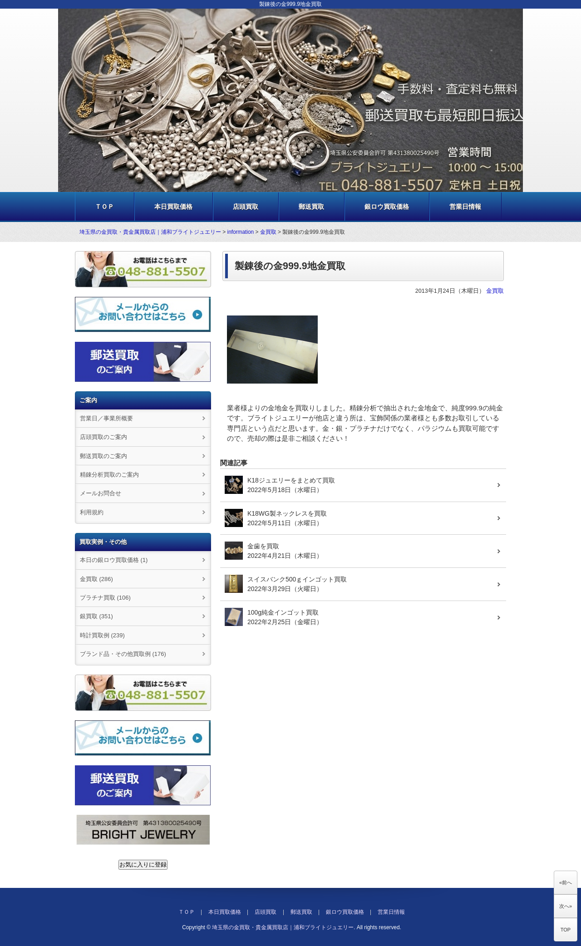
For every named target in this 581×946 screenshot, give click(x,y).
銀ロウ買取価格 (386, 206)
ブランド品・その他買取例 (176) (123, 653)
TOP (566, 929)
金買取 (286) (96, 579)
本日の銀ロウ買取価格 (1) (114, 560)
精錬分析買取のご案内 (109, 474)
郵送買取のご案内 (103, 456)
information (240, 232)
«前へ (565, 882)
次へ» (565, 906)
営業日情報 (465, 206)
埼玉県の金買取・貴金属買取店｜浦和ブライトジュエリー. (283, 927)
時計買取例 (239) (102, 635)
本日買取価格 (173, 206)
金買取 (268, 232)
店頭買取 (245, 206)
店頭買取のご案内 (103, 437)
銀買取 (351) (96, 616)
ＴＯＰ (104, 206)
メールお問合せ (100, 493)
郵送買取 (311, 206)
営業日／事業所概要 (106, 418)
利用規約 (91, 512)
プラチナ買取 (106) (105, 597)
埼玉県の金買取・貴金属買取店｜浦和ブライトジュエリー (150, 232)
